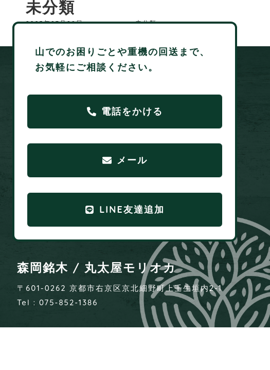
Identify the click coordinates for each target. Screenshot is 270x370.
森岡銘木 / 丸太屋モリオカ (96, 267)
